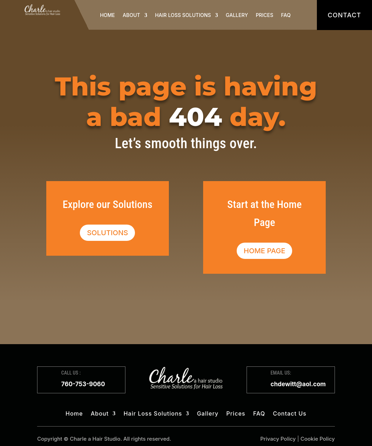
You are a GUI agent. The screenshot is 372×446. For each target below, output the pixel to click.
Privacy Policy (278, 438)
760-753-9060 (83, 384)
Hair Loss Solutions (183, 15)
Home (107, 15)
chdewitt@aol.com (298, 384)
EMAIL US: (281, 373)
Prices (264, 15)
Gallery (237, 15)
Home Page (264, 251)
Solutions (107, 232)
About (131, 15)
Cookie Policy (317, 438)
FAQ (286, 15)
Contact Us (289, 414)
